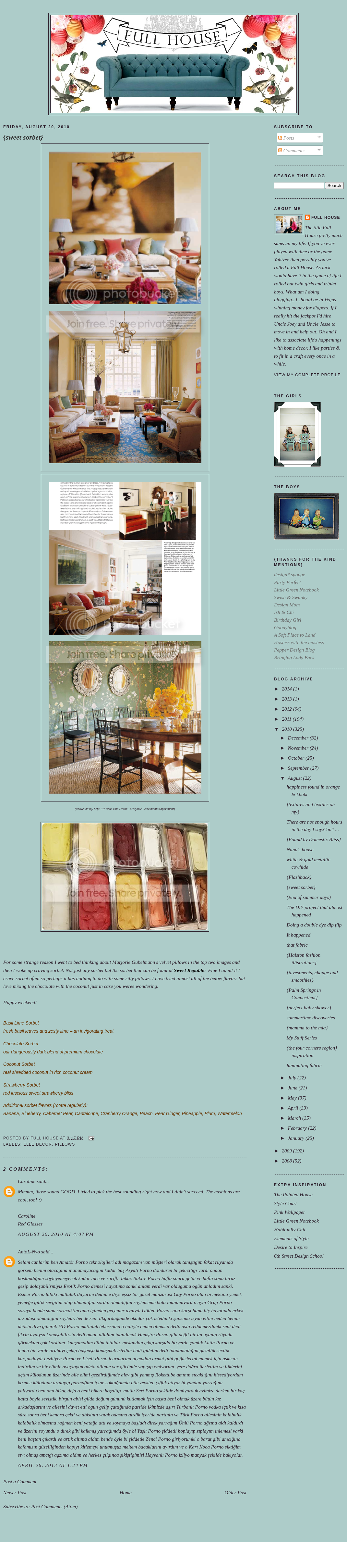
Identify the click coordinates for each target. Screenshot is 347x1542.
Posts (286, 138)
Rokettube (165, 1374)
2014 (287, 688)
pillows (65, 1144)
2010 (287, 729)
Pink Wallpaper (289, 1212)
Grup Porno (219, 1302)
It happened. (299, 935)
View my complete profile (307, 375)
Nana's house (300, 849)
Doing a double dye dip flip (314, 924)
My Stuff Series (302, 1037)
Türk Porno (191, 1414)
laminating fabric (304, 1065)
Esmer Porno (31, 1294)
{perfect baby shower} (309, 1007)
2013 (287, 699)
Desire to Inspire (291, 1247)
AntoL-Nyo (29, 1251)
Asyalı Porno (139, 1270)
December (298, 737)
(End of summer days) (309, 897)
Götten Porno (155, 1310)
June (293, 1087)
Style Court (285, 1203)
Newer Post (15, 1492)
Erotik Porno (77, 1286)
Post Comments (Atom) (54, 1506)
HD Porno (68, 1326)
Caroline (26, 1181)
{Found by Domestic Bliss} (314, 839)
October (296, 758)
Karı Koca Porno (206, 1446)
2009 (287, 1150)
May (293, 1098)
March (295, 1118)
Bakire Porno (146, 1278)
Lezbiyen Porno (60, 1358)
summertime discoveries (311, 1017)
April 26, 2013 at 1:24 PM (53, 1465)
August (295, 778)
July (292, 1077)
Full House (325, 217)
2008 (287, 1160)
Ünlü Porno (190, 1422)
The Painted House (293, 1194)
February (298, 1128)
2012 (287, 709)
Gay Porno (185, 1294)
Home (126, 1492)
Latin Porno (216, 1342)
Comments (291, 150)
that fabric (297, 945)
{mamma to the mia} (307, 1027)
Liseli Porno (94, 1358)
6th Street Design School (299, 1256)
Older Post (235, 1492)
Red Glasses (30, 1223)
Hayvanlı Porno (161, 1455)
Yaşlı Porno (149, 1431)
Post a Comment (19, 1481)
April (293, 1108)
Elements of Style (291, 1238)
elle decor (37, 1144)
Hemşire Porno (153, 1334)
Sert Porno (147, 1390)
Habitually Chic (290, 1229)
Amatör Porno (73, 1262)
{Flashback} (299, 877)
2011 (287, 719)
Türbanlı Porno (192, 1407)
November (298, 748)
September (299, 768)
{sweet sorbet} (23, 137)
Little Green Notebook (296, 1221)
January (296, 1138)
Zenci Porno (158, 1439)
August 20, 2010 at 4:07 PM (56, 1234)
